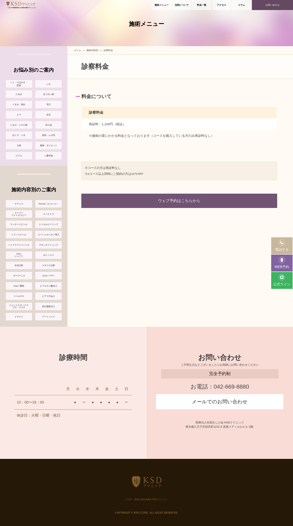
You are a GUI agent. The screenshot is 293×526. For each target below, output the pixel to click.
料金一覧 (201, 5)
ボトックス (48, 255)
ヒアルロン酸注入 (48, 286)
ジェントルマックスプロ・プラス (18, 306)
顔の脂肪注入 (48, 306)
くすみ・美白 (18, 104)
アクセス (221, 5)
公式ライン (281, 280)
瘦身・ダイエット (48, 145)
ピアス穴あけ (48, 296)
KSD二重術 (18, 286)
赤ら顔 (48, 125)
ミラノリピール (18, 234)
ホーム (77, 50)
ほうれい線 (48, 94)
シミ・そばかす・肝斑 (18, 84)
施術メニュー (162, 5)
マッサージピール (18, 224)
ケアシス (19, 204)
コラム (241, 5)
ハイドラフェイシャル (19, 245)
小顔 (19, 145)
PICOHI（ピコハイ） (48, 204)
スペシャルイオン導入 (48, 234)
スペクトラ (48, 214)
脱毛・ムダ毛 (48, 135)
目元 (48, 114)
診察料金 (108, 50)
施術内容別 (92, 50)
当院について (182, 5)
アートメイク (48, 316)
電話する (282, 245)
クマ (19, 114)
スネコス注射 (48, 265)
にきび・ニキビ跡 (18, 125)
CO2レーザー (48, 275)
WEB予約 (282, 262)
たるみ (19, 94)
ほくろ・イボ (18, 135)
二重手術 (48, 156)
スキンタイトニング (48, 245)
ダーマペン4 (19, 275)
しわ (48, 84)
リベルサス (18, 296)
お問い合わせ (272, 5)
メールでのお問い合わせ (220, 401)
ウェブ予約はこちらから (179, 201)
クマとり (19, 316)
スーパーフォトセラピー (18, 214)
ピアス (19, 156)
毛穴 (48, 104)
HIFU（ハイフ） (18, 255)
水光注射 (19, 265)
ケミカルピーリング (48, 224)
